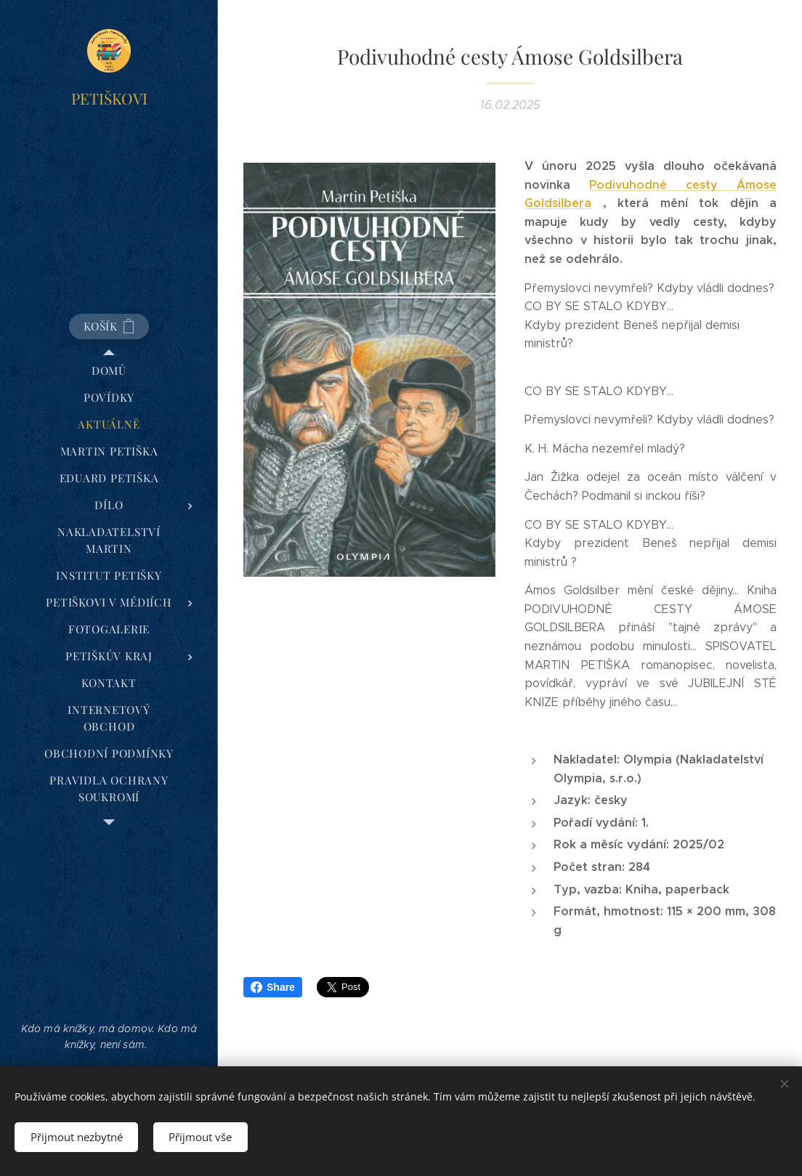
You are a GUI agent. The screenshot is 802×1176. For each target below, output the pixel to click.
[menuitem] (109, 370)
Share (273, 987)
